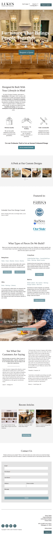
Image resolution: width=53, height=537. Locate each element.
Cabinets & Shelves (39, 300)
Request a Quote (46, 5)
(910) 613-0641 (48, 528)
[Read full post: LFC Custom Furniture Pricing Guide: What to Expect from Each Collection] (9, 416)
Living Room (39, 274)
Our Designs (25, 4)
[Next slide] (49, 174)
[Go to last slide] (3, 174)
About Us (34, 4)
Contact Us (47, 532)
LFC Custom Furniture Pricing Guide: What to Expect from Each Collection (8, 426)
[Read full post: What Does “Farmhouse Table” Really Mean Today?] (26, 416)
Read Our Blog (26, 435)
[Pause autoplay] (25, 179)
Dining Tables (7, 272)
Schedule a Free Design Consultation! (26, 329)
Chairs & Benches (20, 272)
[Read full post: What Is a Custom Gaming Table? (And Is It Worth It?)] (44, 416)
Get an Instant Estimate (26, 147)
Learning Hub (33, 5)
